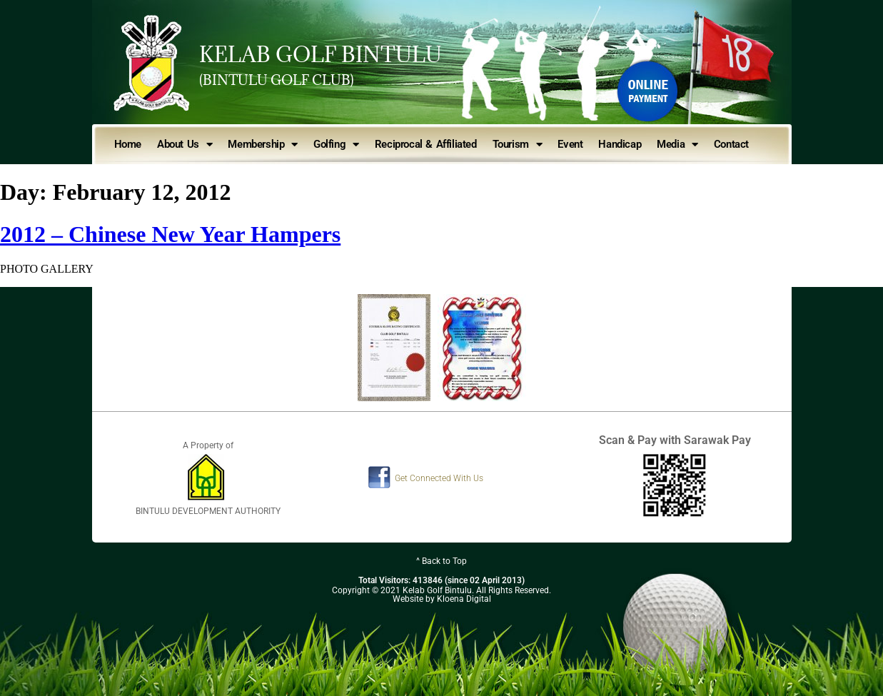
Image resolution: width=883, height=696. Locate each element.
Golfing (336, 144)
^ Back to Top (441, 561)
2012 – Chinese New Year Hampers (170, 234)
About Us (184, 144)
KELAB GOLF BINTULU (320, 54)
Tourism (518, 144)
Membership (263, 144)
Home (127, 144)
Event (569, 144)
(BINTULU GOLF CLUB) (276, 80)
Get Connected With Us (439, 478)
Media (677, 144)
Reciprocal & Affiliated (426, 144)
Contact (731, 144)
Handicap (619, 144)
